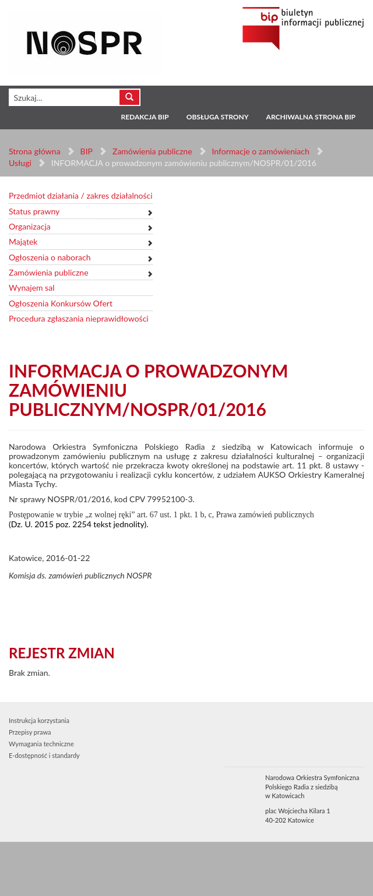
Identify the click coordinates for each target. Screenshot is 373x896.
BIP (86, 151)
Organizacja (30, 226)
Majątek (23, 241)
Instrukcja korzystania (39, 720)
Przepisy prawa (30, 732)
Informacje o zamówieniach (260, 151)
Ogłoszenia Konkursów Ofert (60, 303)
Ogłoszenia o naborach (49, 257)
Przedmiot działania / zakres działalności (81, 195)
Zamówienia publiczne (152, 151)
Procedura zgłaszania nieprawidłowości (79, 318)
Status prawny (34, 211)
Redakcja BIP (144, 116)
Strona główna (35, 151)
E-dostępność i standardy (44, 755)
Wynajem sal (31, 287)
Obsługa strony (217, 116)
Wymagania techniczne (41, 743)
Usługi (20, 163)
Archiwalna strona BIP (311, 116)
